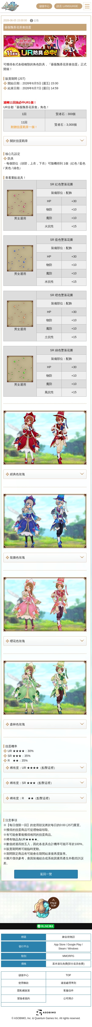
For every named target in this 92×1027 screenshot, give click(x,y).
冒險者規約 (23, 998)
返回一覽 (46, 874)
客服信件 (68, 990)
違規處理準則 (68, 982)
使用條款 (23, 982)
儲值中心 (44, 6)
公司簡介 (68, 998)
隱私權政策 (23, 990)
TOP (68, 975)
